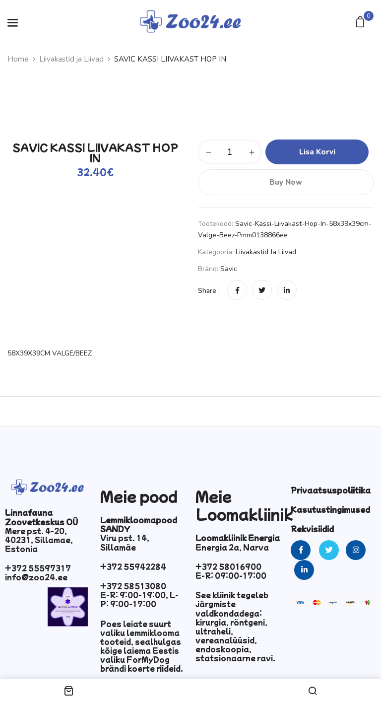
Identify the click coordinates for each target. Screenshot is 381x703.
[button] (361, 22)
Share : (209, 290)
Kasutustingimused (330, 509)
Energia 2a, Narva (232, 547)
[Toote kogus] (230, 152)
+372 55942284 (133, 566)
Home (18, 59)
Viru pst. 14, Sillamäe (124, 542)
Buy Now (285, 182)
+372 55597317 (38, 568)
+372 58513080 (133, 586)
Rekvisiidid (312, 529)
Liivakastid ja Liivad (71, 59)
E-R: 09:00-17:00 (230, 575)
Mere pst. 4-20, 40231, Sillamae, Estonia (39, 540)
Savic (228, 269)
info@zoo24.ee (36, 577)
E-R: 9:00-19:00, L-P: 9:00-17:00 (139, 599)
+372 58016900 (228, 566)
